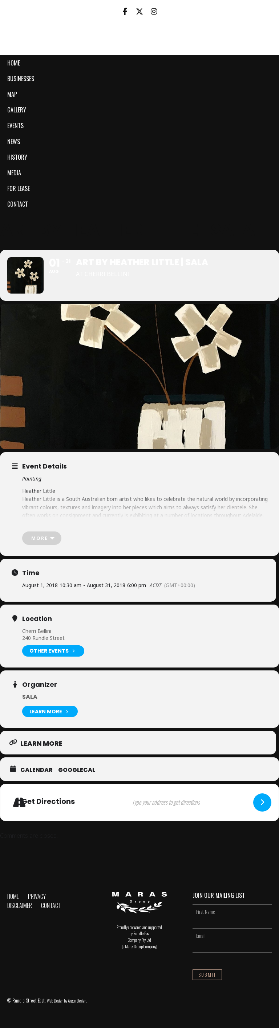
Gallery (16, 109)
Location (37, 618)
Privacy (37, 896)
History (17, 157)
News (13, 141)
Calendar (36, 770)
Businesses (20, 78)
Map (12, 94)
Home (13, 63)
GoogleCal (76, 770)
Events (15, 125)
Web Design (55, 1001)
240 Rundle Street (43, 637)
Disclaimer (19, 905)
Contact (17, 204)
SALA (29, 697)
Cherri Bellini (36, 630)
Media (14, 172)
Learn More (49, 711)
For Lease (18, 188)
